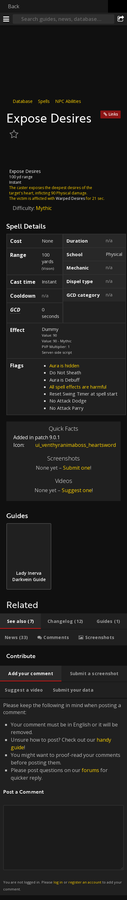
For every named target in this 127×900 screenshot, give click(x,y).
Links (113, 114)
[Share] (120, 19)
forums (90, 770)
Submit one (76, 467)
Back (13, 6)
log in (58, 882)
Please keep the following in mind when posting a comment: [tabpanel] (63, 797)
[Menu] (6, 19)
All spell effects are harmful (77, 386)
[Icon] (17, 154)
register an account (84, 882)
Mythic (44, 208)
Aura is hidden (64, 365)
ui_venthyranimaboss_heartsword (71, 444)
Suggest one (77, 490)
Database (23, 101)
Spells (44, 101)
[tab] (20, 621)
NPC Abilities (68, 101)
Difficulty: (24, 208)
